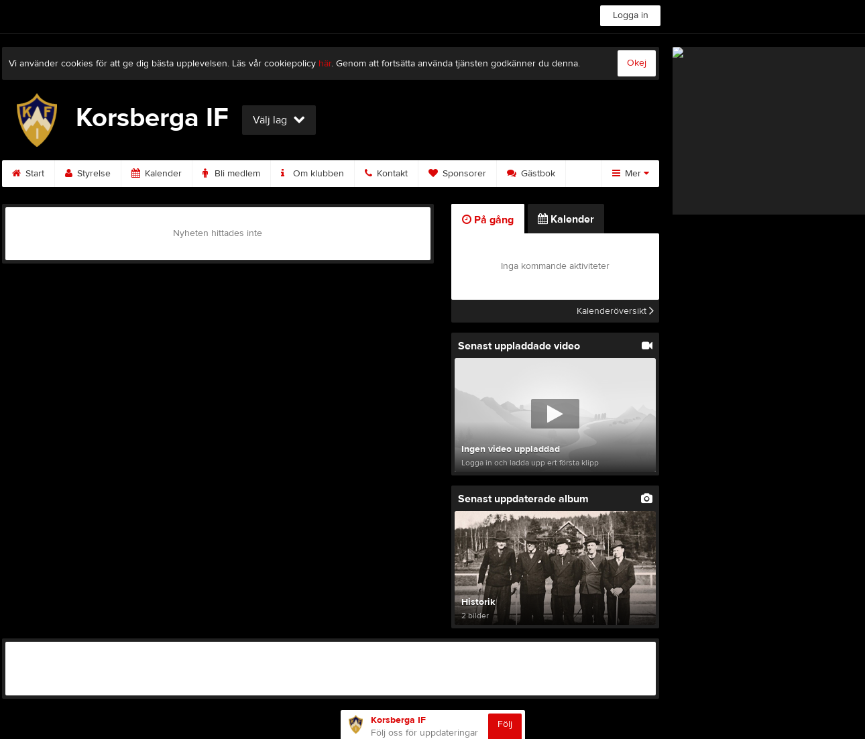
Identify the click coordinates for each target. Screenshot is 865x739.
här (325, 64)
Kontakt (386, 174)
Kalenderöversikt (615, 311)
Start (28, 174)
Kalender (156, 174)
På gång (488, 220)
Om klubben (312, 174)
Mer (630, 174)
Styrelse (88, 174)
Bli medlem (231, 174)
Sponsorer (457, 174)
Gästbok (531, 174)
